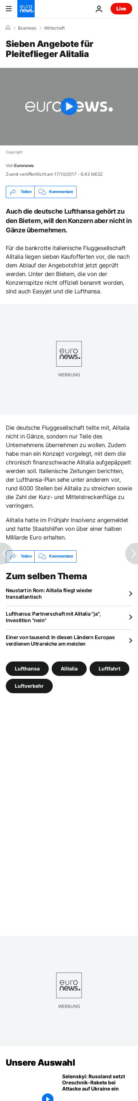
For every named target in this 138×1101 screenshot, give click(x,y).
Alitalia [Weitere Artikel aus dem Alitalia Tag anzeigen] (69, 668)
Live (121, 8)
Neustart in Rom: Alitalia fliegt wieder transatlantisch (49, 593)
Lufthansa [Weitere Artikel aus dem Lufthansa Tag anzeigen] (27, 668)
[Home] (8, 27)
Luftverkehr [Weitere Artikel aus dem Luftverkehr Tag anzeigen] (29, 685)
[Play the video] (69, 106)
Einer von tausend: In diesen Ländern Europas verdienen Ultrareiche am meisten (60, 640)
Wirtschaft (54, 28)
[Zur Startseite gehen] (26, 8)
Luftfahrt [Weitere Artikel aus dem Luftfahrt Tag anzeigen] (109, 668)
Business (27, 28)
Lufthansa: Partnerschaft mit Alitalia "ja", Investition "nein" (53, 617)
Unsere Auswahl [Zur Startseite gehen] (40, 1062)
